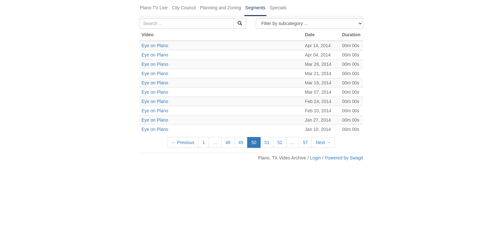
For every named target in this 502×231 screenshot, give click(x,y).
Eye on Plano (155, 45)
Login (315, 157)
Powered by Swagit (344, 157)
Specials (278, 7)
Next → (323, 142)
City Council (184, 7)
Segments (255, 7)
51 (267, 142)
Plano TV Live (154, 7)
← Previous (182, 142)
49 (241, 142)
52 (279, 142)
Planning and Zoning (220, 7)
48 (228, 142)
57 (305, 142)
